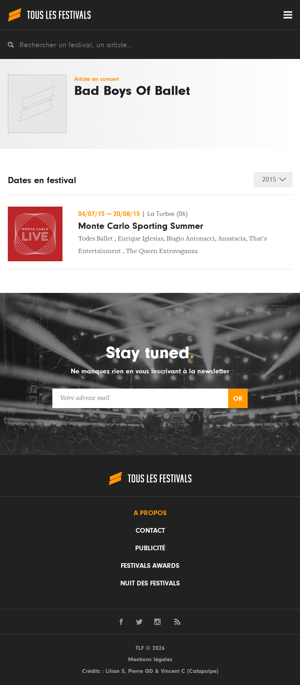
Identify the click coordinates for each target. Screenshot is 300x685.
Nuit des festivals (150, 583)
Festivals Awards (150, 565)
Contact (150, 530)
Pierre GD (140, 671)
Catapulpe (202, 671)
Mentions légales (150, 659)
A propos (150, 513)
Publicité (150, 548)
